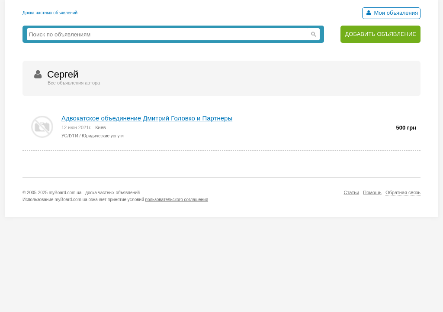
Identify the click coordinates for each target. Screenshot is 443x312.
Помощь (372, 192)
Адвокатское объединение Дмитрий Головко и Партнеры (146, 118)
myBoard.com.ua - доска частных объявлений (94, 192)
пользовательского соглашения (177, 199)
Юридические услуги (103, 135)
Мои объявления (391, 13)
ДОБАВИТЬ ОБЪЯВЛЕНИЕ (380, 34)
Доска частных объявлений (49, 12)
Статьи (351, 192)
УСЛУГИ (69, 135)
